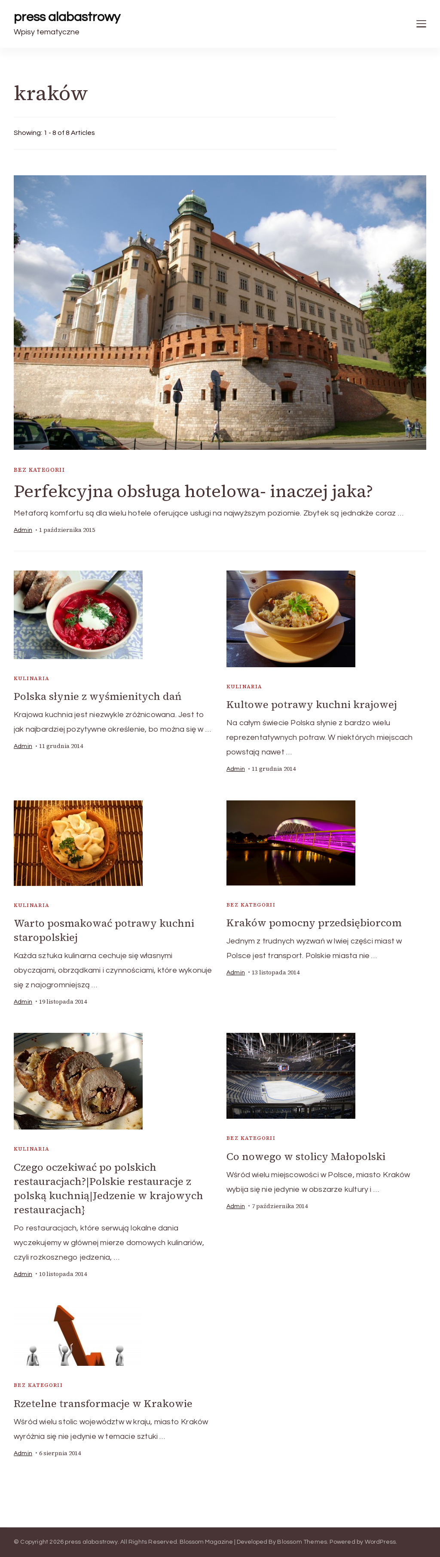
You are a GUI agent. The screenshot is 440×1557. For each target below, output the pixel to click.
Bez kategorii (39, 469)
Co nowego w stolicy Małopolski (305, 1156)
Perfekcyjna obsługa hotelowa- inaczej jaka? (193, 491)
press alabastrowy (67, 17)
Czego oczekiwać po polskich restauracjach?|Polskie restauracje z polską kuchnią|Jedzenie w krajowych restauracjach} (108, 1188)
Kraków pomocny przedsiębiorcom (314, 923)
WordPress (380, 1542)
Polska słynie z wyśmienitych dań (97, 696)
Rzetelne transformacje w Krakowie (103, 1403)
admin (23, 530)
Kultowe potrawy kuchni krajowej (311, 704)
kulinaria (32, 678)
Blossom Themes (302, 1542)
